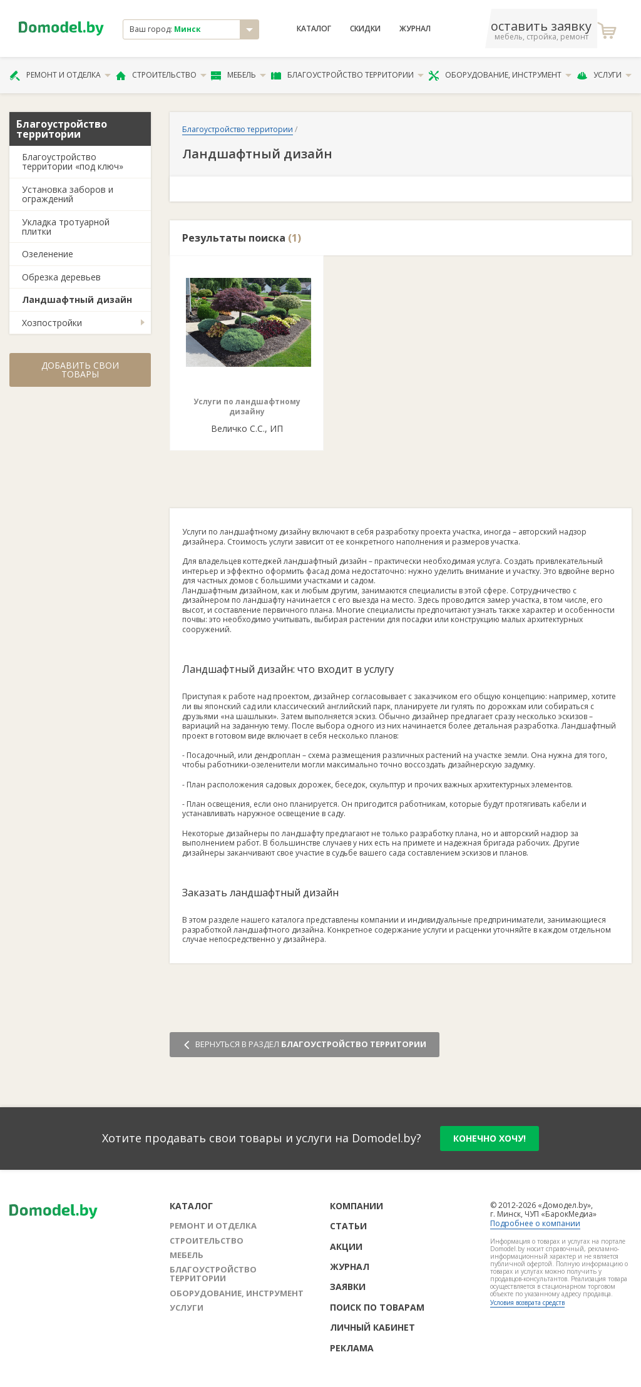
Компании (356, 1205)
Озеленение (47, 254)
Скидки (365, 29)
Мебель (238, 75)
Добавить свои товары (80, 369)
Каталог (314, 29)
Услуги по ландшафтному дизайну (246, 406)
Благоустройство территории (347, 75)
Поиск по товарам (377, 1307)
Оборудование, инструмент (500, 75)
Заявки (348, 1286)
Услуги (604, 75)
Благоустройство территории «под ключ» (72, 161)
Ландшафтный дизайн (77, 299)
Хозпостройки (52, 323)
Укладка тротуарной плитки (66, 226)
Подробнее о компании (535, 1223)
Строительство (161, 75)
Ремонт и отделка (60, 75)
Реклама (352, 1348)
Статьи (348, 1226)
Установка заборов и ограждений (67, 194)
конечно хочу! (489, 1138)
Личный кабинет (372, 1327)
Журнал (415, 29)
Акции (346, 1246)
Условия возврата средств (527, 1302)
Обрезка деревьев (61, 277)
